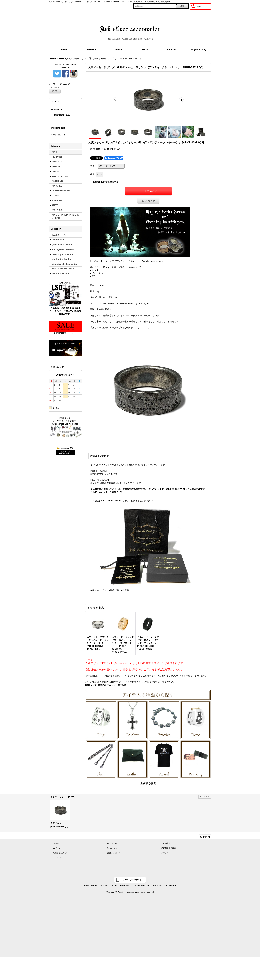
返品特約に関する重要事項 (105, 182)
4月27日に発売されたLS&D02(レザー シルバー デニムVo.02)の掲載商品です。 (65, 311)
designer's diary (198, 49)
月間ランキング (113, 853)
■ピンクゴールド (98, 273)
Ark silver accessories (127, 892)
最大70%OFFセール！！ (65, 333)
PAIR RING (163, 886)
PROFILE (92, 49)
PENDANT (94, 886)
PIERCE (114, 886)
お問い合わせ (148, 200)
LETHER (154, 886)
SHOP (145, 49)
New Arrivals (112, 848)
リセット (206, 796)
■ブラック (95, 276)
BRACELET (105, 886)
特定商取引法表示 (168, 848)
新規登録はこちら (62, 115)
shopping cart (58, 858)
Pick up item (112, 843)
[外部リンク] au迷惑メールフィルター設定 (105, 685)
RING (86, 886)
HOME (63, 49)
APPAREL (145, 886)
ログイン (58, 109)
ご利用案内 (165, 843)
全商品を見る (148, 783)
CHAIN (122, 886)
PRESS (118, 49)
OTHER (172, 886)
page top (206, 837)
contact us (171, 49)
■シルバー (95, 270)
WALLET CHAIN (133, 886)
